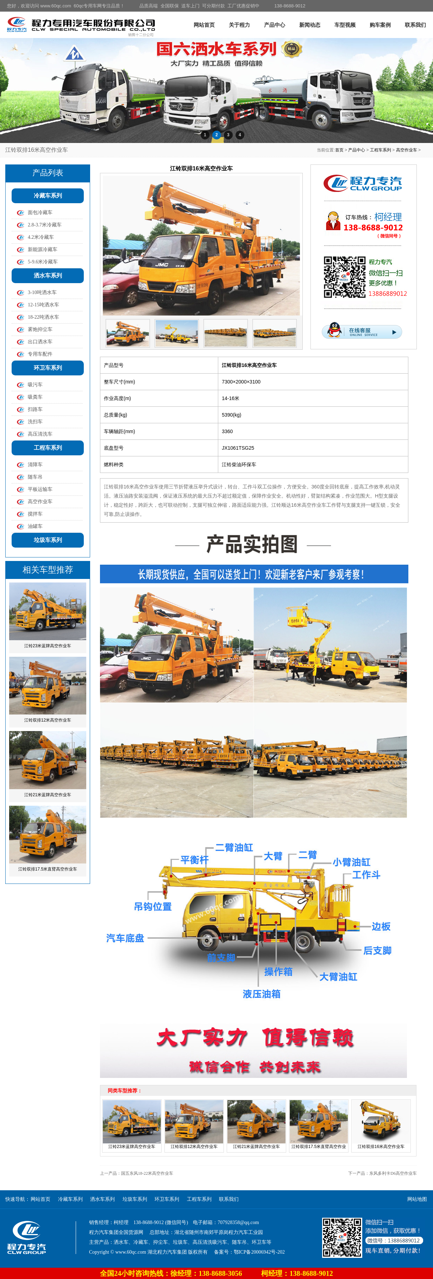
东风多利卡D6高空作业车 (393, 1173)
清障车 (35, 464)
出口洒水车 (40, 341)
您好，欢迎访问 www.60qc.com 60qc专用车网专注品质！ (66, 5)
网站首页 (204, 25)
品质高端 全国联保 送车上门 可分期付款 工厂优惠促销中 (199, 5)
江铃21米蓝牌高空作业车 (47, 794)
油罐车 (35, 526)
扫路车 (35, 409)
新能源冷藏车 (42, 249)
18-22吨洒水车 (43, 317)
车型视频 (345, 25)
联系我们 (415, 25)
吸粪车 (35, 397)
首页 (339, 150)
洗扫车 (35, 421)
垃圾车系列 (48, 540)
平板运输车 (40, 489)
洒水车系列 (48, 276)
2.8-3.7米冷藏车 (45, 224)
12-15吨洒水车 (43, 304)
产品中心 (274, 25)
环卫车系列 (48, 368)
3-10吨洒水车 (42, 292)
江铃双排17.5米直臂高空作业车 (47, 869)
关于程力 (239, 25)
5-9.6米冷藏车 (43, 261)
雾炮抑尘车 (40, 329)
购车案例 (380, 25)
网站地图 (417, 1199)
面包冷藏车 (40, 212)
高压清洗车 (40, 434)
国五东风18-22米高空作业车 (147, 1173)
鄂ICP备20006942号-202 (259, 1252)
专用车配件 (40, 354)
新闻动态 (309, 25)
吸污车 (35, 384)
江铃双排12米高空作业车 (47, 720)
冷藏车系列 (48, 196)
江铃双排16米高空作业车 (381, 1146)
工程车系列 (380, 150)
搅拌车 (35, 514)
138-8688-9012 (289, 5)
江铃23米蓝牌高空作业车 (47, 645)
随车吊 (35, 477)
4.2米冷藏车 (41, 237)
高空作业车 (406, 150)
